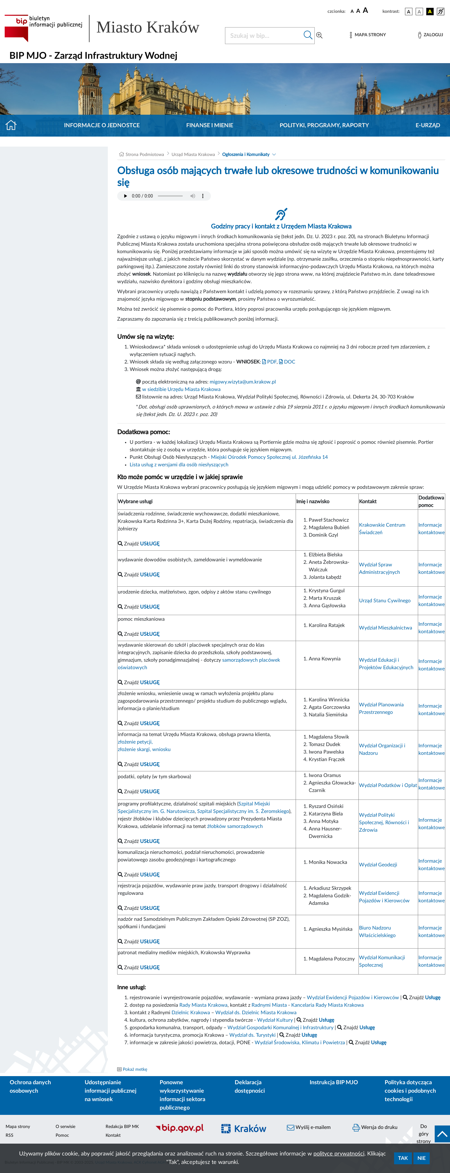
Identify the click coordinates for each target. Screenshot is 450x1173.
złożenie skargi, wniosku (144, 749)
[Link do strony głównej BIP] (111, 28)
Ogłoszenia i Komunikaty (245, 155)
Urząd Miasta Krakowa (193, 155)
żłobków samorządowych (235, 826)
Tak (403, 1158)
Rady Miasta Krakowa (203, 1005)
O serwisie (65, 1127)
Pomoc (62, 1135)
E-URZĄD (428, 125)
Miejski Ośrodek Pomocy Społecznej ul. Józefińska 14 (269, 457)
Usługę (378, 1042)
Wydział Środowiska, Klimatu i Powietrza (300, 1042)
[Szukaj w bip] (308, 35)
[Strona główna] (13, 125)
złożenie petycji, (135, 741)
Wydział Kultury (275, 1020)
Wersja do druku (375, 1127)
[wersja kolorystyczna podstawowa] (408, 11)
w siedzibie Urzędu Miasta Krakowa (181, 389)
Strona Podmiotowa (145, 155)
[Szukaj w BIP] (263, 35)
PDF (269, 361)
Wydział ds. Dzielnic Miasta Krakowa (256, 1012)
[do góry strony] (431, 1134)
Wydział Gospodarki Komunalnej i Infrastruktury (280, 1027)
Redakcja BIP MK (122, 1127)
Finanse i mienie (209, 125)
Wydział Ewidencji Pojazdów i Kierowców (353, 997)
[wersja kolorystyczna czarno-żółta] (430, 11)
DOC (287, 361)
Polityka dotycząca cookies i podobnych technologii (410, 1091)
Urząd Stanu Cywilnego (385, 600)
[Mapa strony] (368, 35)
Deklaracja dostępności (250, 1087)
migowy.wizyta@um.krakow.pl (243, 381)
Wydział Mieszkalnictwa (385, 627)
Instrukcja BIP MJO (334, 1082)
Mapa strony (18, 1127)
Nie (422, 1158)
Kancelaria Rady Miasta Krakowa (327, 1005)
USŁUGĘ (149, 791)
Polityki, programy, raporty (324, 125)
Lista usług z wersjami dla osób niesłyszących (179, 464)
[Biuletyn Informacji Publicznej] (183, 1132)
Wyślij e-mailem (309, 1127)
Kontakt (113, 1135)
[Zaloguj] (430, 35)
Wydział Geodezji (378, 864)
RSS (9, 1135)
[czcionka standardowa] (352, 11)
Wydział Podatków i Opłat (388, 785)
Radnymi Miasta (269, 1005)
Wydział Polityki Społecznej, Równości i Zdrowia (384, 823)
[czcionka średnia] (358, 11)
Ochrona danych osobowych (30, 1087)
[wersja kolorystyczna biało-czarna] (419, 11)
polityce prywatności (338, 1154)
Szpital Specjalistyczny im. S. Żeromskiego (243, 811)
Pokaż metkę (135, 1069)
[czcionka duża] (371, 10)
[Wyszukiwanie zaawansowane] (319, 36)
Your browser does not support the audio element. (164, 196)
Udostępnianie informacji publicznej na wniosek (111, 1091)
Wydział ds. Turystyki (252, 1035)
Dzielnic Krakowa (191, 1012)
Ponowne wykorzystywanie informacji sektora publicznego (182, 1095)
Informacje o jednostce (102, 125)
